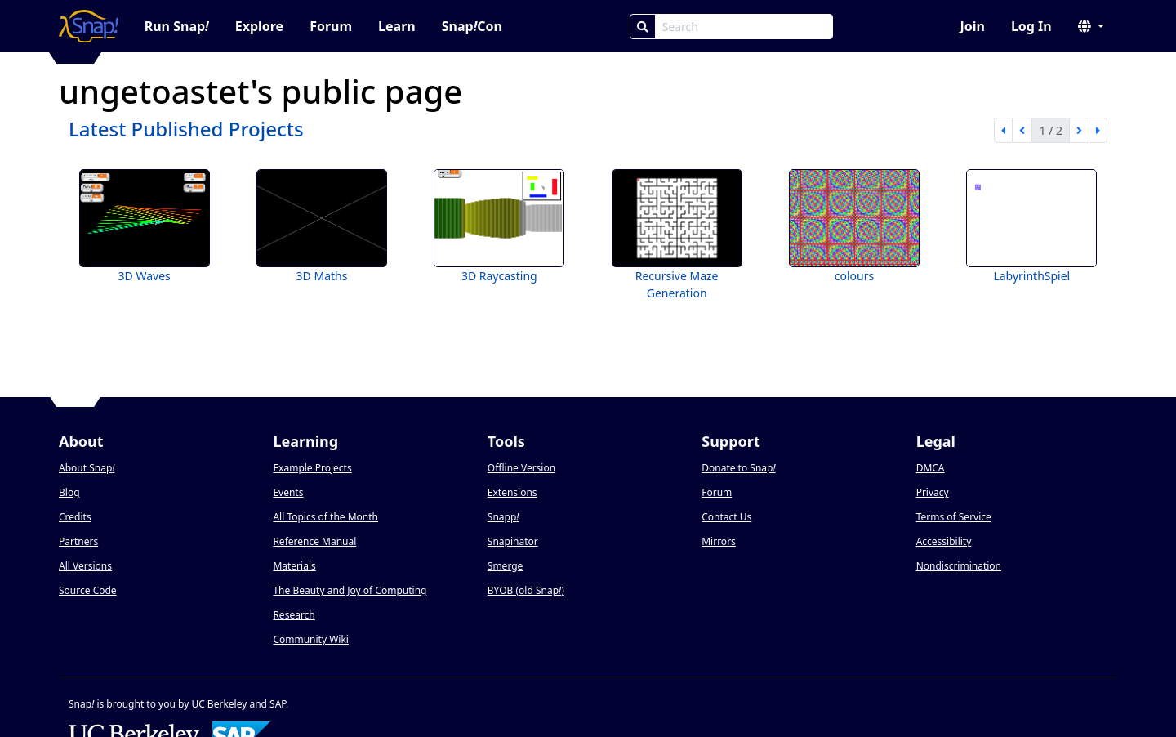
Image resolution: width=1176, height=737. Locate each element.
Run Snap (177, 26)
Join (972, 26)
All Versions (85, 566)
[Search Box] (744, 26)
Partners (78, 541)
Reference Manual (314, 541)
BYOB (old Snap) (526, 590)
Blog (69, 492)
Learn (397, 26)
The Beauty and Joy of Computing (349, 590)
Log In (1031, 26)
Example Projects (312, 468)
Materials (294, 566)
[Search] (643, 26)
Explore (259, 26)
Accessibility (944, 541)
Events (288, 492)
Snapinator (513, 541)
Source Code (88, 590)
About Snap (86, 468)
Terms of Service (953, 517)
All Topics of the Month (325, 517)
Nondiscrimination (958, 566)
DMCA (930, 468)
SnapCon (472, 26)
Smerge (505, 566)
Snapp (503, 517)
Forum (331, 26)
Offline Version (521, 468)
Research (293, 615)
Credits (75, 517)
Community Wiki (311, 639)
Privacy (932, 492)
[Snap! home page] (88, 26)
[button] (1091, 26)
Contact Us (726, 517)
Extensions (512, 492)
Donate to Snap (738, 468)
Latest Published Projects (186, 128)
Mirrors (719, 541)
